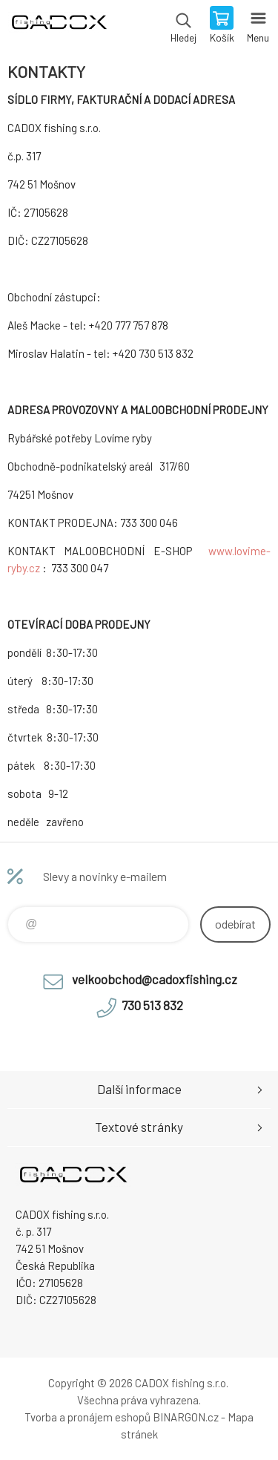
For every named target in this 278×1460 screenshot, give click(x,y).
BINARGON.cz (186, 1417)
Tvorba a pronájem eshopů (87, 1417)
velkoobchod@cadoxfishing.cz (154, 979)
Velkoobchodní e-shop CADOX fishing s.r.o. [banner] (58, 26)
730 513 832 (152, 1005)
